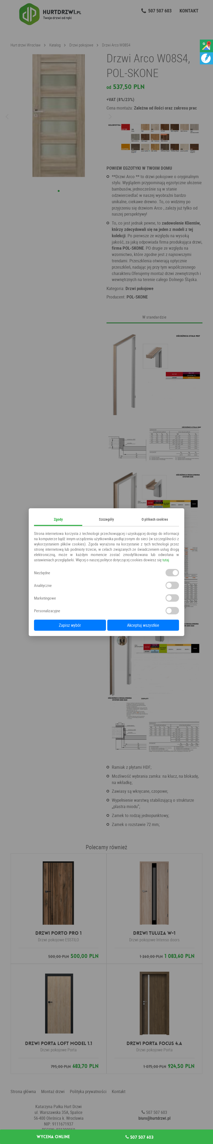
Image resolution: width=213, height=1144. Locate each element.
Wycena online (53, 1137)
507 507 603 (139, 1137)
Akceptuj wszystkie (143, 625)
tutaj (165, 559)
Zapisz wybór (70, 625)
